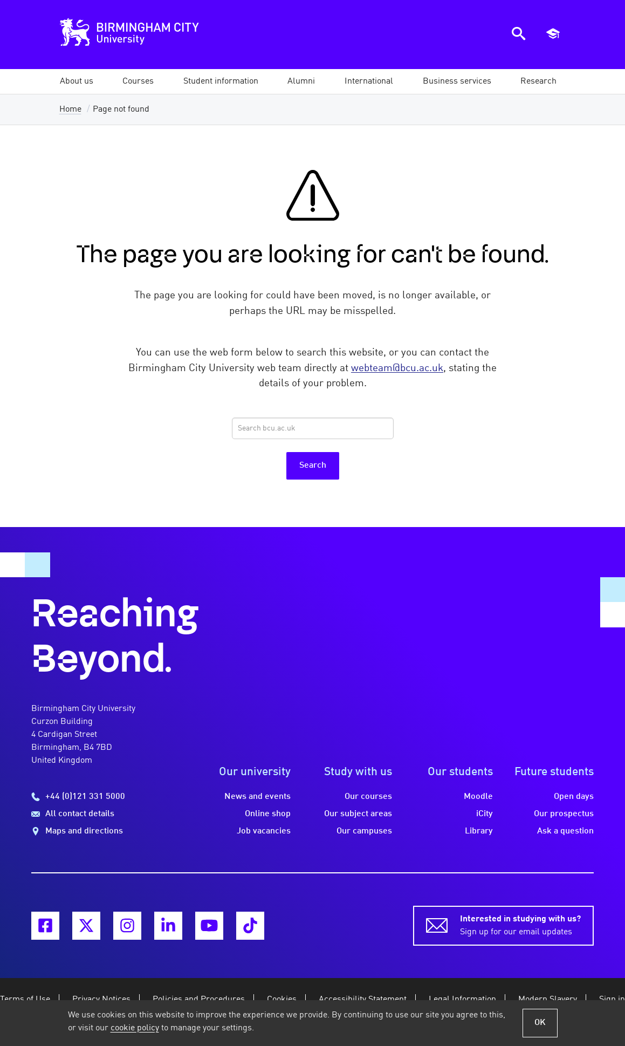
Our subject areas (358, 814)
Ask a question (565, 831)
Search (312, 465)
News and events (257, 796)
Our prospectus (564, 814)
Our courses (368, 796)
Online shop (268, 814)
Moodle (478, 796)
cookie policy (135, 1028)
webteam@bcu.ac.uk (397, 368)
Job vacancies (264, 831)
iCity (484, 814)
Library (479, 831)
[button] (76, 81)
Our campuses (364, 831)
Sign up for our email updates (520, 924)
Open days (574, 796)
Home (70, 109)
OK (540, 1022)
